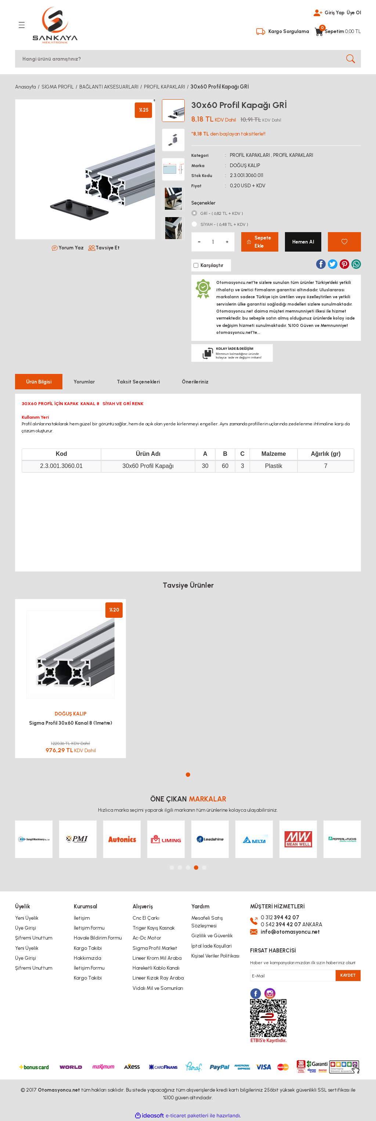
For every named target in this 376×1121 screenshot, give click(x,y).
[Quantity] (213, 242)
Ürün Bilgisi (38, 382)
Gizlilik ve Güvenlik (212, 935)
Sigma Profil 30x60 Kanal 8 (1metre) (70, 723)
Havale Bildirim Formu (98, 938)
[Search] (188, 59)
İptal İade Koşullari (211, 946)
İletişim (82, 918)
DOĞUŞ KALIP (245, 165)
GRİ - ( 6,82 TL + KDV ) (221, 213)
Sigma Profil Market (155, 948)
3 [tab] (188, 867)
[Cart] (338, 32)
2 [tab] (180, 867)
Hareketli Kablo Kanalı (156, 968)
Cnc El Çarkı (146, 918)
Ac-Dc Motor (147, 938)
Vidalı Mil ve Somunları (158, 988)
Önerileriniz (195, 382)
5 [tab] (204, 867)
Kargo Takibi (88, 948)
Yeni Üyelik (27, 918)
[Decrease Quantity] (199, 242)
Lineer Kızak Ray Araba (158, 978)
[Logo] (55, 25)
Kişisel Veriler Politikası (215, 956)
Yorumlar (84, 382)
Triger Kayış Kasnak (154, 928)
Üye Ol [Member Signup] (353, 12)
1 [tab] (188, 774)
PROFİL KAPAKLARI (250, 155)
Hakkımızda (87, 958)
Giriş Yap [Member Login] (333, 12)
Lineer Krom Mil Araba (157, 958)
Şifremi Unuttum (33, 938)
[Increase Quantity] (227, 242)
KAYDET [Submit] (348, 975)
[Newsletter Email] (305, 975)
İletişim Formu (89, 928)
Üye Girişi (25, 928)
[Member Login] (316, 12)
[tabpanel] (70, 682)
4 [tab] (196, 867)
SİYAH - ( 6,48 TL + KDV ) (224, 224)
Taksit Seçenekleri (138, 382)
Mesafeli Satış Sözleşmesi (207, 922)
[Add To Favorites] (344, 242)
